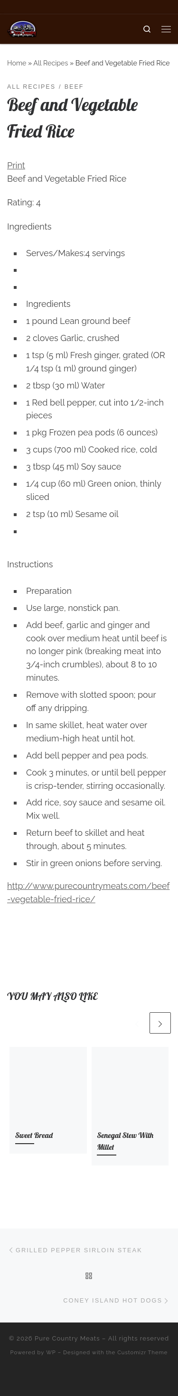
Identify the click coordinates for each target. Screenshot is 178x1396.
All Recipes (50, 63)
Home (16, 63)
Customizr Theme (142, 1352)
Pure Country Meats (67, 1338)
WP (51, 1352)
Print (16, 165)
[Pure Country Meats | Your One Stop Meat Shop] (22, 28)
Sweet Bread (34, 1135)
